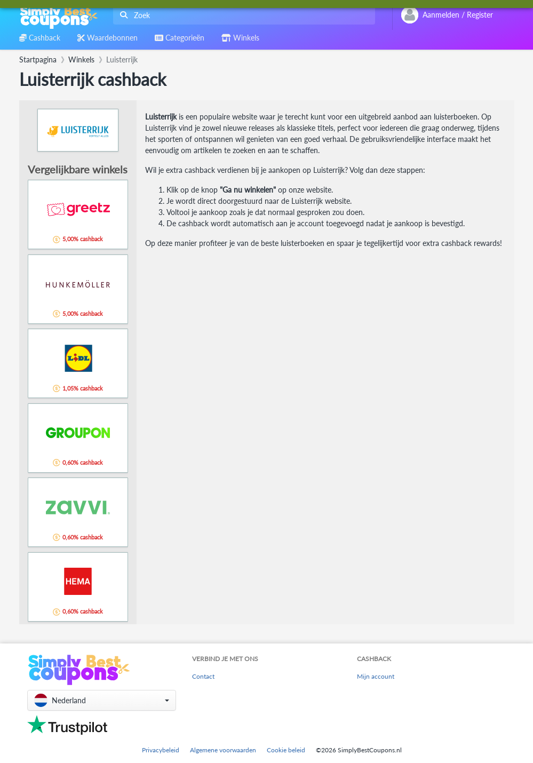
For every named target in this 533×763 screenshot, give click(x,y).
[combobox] (242, 15)
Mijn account (375, 676)
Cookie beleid (286, 750)
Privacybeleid (160, 750)
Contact (203, 676)
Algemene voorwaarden (223, 750)
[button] (101, 700)
